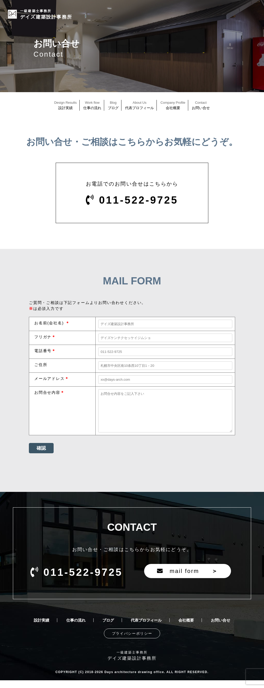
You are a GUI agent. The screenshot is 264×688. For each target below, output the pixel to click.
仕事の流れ (76, 628)
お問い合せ (220, 628)
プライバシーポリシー (132, 641)
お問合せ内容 (47, 392)
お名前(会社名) (49, 323)
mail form (187, 579)
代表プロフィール (146, 628)
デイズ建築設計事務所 (46, 14)
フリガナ (43, 337)
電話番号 (43, 351)
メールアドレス (49, 378)
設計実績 (41, 628)
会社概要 (186, 628)
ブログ (108, 628)
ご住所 (40, 364)
